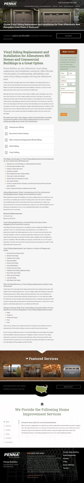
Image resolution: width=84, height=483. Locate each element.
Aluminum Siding (16, 127)
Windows (7, 426)
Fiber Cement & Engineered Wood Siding (25, 140)
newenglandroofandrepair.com (35, 475)
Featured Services (43, 358)
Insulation (7, 438)
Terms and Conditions (33, 477)
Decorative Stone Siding (18, 133)
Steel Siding (14, 146)
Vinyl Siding (14, 152)
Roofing (6, 430)
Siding (6, 434)
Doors (6, 422)
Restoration (7, 442)
